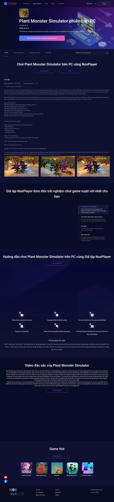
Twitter (57, 495)
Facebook (61, 3)
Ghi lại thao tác (85, 234)
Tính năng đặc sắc (19, 52)
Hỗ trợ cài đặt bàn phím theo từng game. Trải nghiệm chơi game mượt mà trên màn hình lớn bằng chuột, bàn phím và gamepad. (93, 211)
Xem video (48, 52)
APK (69, 71)
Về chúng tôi (39, 492)
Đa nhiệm (84, 226)
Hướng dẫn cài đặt (35, 52)
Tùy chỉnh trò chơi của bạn (89, 206)
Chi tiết (6, 52)
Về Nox (38, 490)
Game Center (37, 3)
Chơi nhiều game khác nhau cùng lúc (92, 217)
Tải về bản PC (44, 71)
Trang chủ (26, 3)
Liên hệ (57, 490)
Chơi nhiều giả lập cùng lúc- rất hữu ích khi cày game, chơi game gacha (92, 229)
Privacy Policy (95, 492)
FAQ (46, 3)
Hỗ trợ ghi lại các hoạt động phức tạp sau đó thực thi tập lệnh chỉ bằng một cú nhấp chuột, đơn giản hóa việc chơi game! (93, 239)
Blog (53, 3)
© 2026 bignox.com (96, 490)
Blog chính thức (40, 495)
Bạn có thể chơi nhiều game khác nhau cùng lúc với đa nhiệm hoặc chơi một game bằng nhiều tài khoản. (93, 220)
